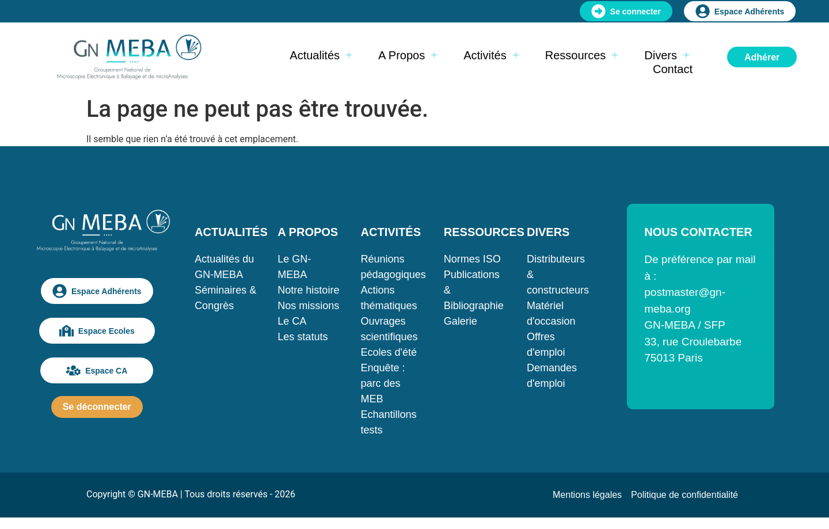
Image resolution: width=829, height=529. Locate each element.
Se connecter (626, 11)
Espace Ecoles (97, 331)
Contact (673, 69)
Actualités (321, 55)
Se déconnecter (97, 407)
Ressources (581, 55)
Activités (490, 55)
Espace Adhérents (740, 11)
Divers (666, 55)
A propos (407, 55)
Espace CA (96, 370)
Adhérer (761, 57)
